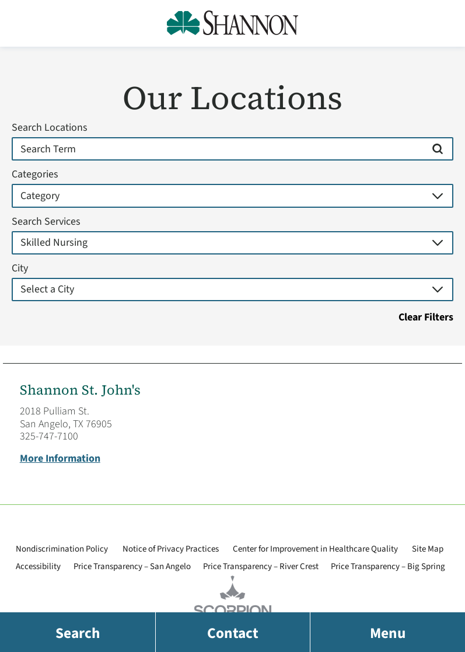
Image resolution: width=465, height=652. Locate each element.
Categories (35, 174)
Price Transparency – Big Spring (388, 566)
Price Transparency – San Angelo (132, 566)
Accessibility (38, 566)
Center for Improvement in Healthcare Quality (315, 549)
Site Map (427, 549)
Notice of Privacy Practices (171, 549)
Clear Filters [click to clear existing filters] (425, 317)
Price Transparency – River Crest (261, 566)
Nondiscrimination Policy (62, 549)
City (20, 268)
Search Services (46, 222)
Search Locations (50, 128)
